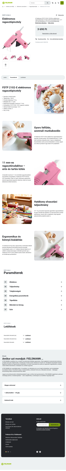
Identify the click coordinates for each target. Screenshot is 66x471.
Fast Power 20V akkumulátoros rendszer (13, 428)
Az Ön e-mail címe (40, 422)
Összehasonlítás (40, 39)
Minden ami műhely (10, 6)
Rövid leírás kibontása (41, 23)
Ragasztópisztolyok (33, 6)
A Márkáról (8, 443)
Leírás (5, 78)
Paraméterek (13, 78)
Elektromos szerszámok (22, 6)
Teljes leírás (51, 23)
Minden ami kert (10, 422)
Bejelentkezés (54, 425)
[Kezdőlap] (2, 6)
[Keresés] (47, 3)
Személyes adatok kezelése (43, 430)
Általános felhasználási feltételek (14, 438)
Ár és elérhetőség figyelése (55, 39)
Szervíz (7, 445)
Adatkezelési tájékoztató (12, 440)
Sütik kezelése (9, 447)
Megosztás (60, 15)
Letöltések (23, 78)
